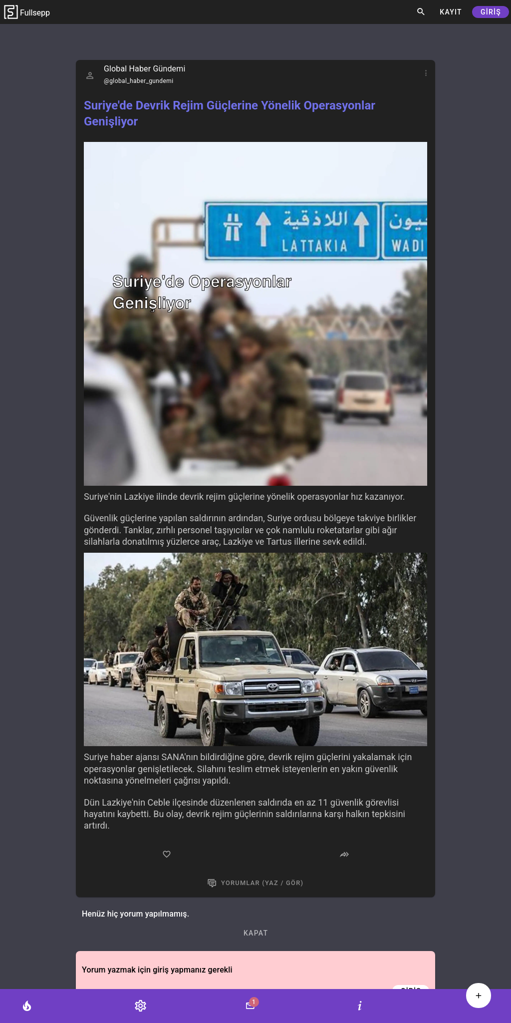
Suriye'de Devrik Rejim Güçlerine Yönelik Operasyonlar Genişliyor (229, 113)
